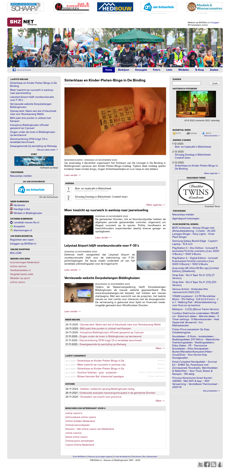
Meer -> (160, 348)
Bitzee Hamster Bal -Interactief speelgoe (100, 376)
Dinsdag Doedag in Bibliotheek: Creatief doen (101, 196)
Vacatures (19, 205)
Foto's (156, 69)
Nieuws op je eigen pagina (100, 456)
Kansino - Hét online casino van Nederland (89, 429)
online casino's (73, 413)
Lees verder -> (72, 175)
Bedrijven (123, 69)
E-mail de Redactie (121, 456)
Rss (144, 456)
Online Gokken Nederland (80, 421)
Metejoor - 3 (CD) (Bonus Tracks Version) (195, 309)
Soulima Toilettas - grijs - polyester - (97, 372)
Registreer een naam (22, 239)
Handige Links (22, 209)
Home (108, 69)
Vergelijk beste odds (21, 274)
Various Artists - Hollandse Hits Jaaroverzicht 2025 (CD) (190, 291)
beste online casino (76, 436)
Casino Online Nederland (79, 444)
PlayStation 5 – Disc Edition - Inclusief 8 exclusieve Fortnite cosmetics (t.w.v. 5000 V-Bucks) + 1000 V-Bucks (195, 251)
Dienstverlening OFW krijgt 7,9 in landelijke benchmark (29, 141)
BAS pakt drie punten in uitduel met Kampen (105, 328)
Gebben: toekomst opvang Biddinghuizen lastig (107, 388)
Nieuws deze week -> (47, 149)
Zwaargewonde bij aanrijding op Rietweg (33, 146)
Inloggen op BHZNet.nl (23, 243)
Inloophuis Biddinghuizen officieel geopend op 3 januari (29, 126)
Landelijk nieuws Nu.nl (26, 222)
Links (169, 69)
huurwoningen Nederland (24, 262)
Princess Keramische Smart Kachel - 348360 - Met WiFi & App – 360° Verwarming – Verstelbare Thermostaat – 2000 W (195, 382)
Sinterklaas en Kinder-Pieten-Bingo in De (100, 360)
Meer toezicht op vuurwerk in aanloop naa (101, 364)
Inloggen (215, 22)
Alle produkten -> (211, 391)
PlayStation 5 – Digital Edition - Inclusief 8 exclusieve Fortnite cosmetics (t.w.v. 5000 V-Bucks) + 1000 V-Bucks (195, 261)
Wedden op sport (20, 278)
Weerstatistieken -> (212, 135)
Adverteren (152, 456)
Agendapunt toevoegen (185, 218)
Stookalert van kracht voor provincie (100, 396)
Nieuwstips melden (21, 175)
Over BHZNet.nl (80, 456)
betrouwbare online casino (80, 417)
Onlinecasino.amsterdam (79, 440)
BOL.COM (15, 253)
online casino (17, 282)
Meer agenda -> (155, 204)
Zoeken (214, 69)
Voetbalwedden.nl (20, 270)
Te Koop (199, 69)
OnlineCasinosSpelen (77, 425)
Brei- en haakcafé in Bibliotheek (93, 188)
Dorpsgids (141, 69)
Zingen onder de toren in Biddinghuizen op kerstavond (111, 336)
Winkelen (183, 69)
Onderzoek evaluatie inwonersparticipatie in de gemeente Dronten (117, 392)
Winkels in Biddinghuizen (28, 213)
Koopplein (19, 226)
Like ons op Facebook (24, 70)
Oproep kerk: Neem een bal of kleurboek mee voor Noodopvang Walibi (33, 112)
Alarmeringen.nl (23, 230)
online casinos (18, 266)
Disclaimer (136, 456)
